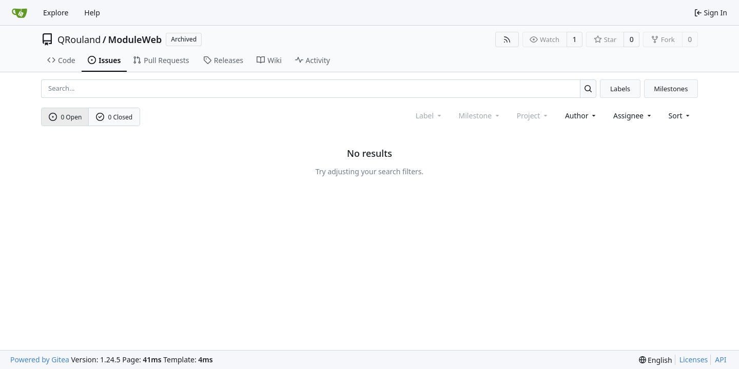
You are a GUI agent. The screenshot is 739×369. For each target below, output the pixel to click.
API (720, 359)
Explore (55, 12)
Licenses (693, 359)
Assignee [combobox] (633, 115)
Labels (620, 88)
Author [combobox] (581, 115)
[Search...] (588, 88)
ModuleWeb (135, 39)
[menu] (680, 115)
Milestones (671, 88)
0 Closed (114, 117)
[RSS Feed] (507, 39)
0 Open (65, 117)
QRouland (79, 39)
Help (92, 12)
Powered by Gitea (39, 359)
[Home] (19, 13)
